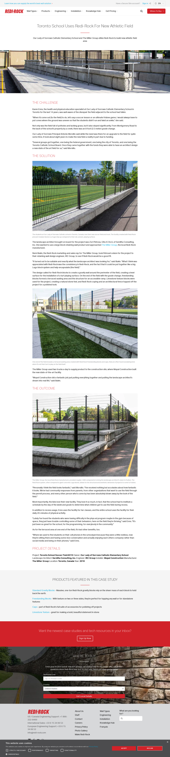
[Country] (84, 689)
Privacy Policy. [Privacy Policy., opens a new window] (93, 747)
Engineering (105, 715)
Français (104, 726)
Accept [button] (124, 748)
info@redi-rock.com (37, 732)
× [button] (167, 742)
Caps (34, 607)
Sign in (146, 3)
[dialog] (85, 748)
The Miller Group (109, 245)
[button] (52, 754)
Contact (78, 719)
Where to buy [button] (157, 11)
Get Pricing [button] (112, 11)
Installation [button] (77, 11)
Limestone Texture (40, 612)
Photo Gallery (81, 730)
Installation (105, 719)
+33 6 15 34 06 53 (54, 723)
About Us (79, 711)
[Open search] (141, 11)
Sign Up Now (85, 638)
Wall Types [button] (33, 11)
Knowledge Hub (107, 722)
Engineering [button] (61, 11)
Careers (78, 722)
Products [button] (46, 11)
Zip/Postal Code (49, 674)
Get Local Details (84, 696)
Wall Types (105, 711)
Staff (77, 715)
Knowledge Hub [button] (94, 11)
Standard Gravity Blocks (43, 590)
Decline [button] (150, 748)
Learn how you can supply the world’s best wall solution (29, 3)
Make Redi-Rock (82, 734)
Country (46, 684)
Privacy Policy (81, 726)
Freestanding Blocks (41, 598)
